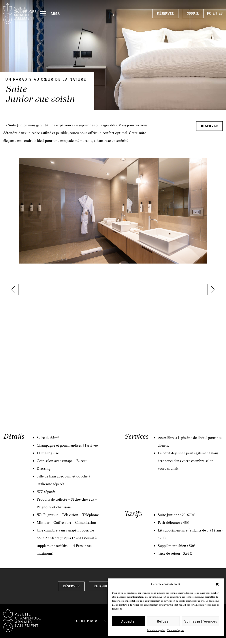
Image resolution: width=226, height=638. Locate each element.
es (221, 13)
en (215, 13)
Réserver (209, 126)
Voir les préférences (200, 621)
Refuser (163, 621)
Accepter (128, 621)
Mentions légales (156, 630)
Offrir (193, 13)
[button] (217, 584)
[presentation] (13, 290)
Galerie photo (86, 621)
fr (209, 13)
